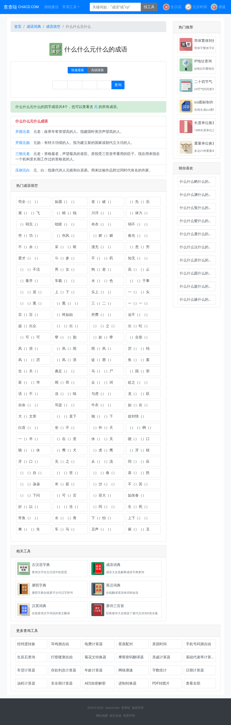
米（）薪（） (65, 484)
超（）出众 (27, 326)
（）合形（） (139, 337)
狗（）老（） (102, 269)
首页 (17, 26)
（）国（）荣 (139, 371)
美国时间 (159, 644)
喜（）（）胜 (139, 473)
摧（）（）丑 (139, 529)
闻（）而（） (65, 382)
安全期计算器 (62, 683)
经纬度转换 (26, 644)
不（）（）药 (102, 258)
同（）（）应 (139, 461)
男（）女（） (65, 269)
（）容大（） (102, 495)
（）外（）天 (102, 427)
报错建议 (51, 7)
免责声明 (129, 715)
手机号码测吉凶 (198, 644)
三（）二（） (102, 303)
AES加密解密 (95, 683)
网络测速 (125, 670)
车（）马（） (65, 529)
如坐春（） (137, 495)
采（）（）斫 (65, 247)
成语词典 (34, 26)
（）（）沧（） (67, 506)
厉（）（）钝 (139, 348)
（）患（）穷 (139, 247)
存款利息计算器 (63, 670)
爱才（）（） (29, 258)
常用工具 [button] (69, 7)
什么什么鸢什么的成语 (198, 234)
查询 (118, 85)
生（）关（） (29, 371)
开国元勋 (22, 143)
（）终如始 (64, 314)
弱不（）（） (139, 224)
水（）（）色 (102, 281)
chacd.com (112, 707)
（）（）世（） (67, 473)
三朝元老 (22, 154)
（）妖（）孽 (102, 337)
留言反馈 (115, 715)
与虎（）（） (102, 394)
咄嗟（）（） (65, 224)
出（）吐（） (139, 326)
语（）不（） (29, 394)
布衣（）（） (102, 224)
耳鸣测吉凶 (60, 644)
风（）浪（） (29, 348)
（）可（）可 (29, 337)
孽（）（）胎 (65, 337)
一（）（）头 (139, 292)
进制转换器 (127, 683)
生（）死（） (139, 506)
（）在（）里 (65, 439)
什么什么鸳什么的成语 (198, 221)
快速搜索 (77, 70)
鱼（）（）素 (139, 360)
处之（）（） (139, 382)
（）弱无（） (29, 224)
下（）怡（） (102, 518)
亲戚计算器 (161, 657)
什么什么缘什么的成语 (198, 299)
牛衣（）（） (102, 405)
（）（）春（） (104, 473)
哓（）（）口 (139, 439)
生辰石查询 (26, 657)
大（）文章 (27, 416)
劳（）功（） (29, 235)
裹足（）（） (65, 371)
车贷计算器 (26, 670)
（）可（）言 (65, 495)
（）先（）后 (139, 201)
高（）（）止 (139, 269)
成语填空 (53, 26)
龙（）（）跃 (139, 394)
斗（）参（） (65, 258)
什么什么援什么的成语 (198, 286)
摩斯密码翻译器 (131, 657)
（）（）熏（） (31, 303)
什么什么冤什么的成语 (198, 208)
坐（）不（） (65, 427)
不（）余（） (29, 247)
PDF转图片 (161, 683)
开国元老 (22, 131)
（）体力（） (139, 213)
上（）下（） (65, 292)
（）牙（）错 (139, 450)
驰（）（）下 (102, 416)
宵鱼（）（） (29, 518)
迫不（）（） (139, 314)
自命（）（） (29, 405)
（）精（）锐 (65, 213)
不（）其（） (139, 484)
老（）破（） (102, 201)
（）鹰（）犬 (65, 450)
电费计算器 (94, 644)
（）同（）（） (104, 506)
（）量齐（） (29, 281)
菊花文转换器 (95, 657)
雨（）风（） (102, 348)
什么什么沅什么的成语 (198, 247)
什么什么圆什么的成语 (198, 273)
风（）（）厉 (29, 360)
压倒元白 (22, 170)
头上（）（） (102, 292)
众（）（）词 (102, 382)
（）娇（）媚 (102, 235)
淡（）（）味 (65, 394)
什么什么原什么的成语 (198, 260)
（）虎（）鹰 (102, 450)
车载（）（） (65, 281)
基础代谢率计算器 (200, 657)
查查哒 (21, 7)
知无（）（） (139, 258)
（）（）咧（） (140, 427)
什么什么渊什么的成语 (198, 194)
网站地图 (102, 715)
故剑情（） (137, 416)
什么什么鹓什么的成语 (198, 181)
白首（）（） (29, 427)
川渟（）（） (102, 213)
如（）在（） (139, 405)
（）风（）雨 (65, 348)
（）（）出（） (67, 326)
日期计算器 (195, 670)
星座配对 (125, 644)
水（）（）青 (65, 518)
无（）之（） (65, 461)
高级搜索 (97, 70)
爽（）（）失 (29, 529)
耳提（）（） (65, 405)
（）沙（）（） (104, 484)
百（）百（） (29, 314)
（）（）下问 (29, 495)
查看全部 (193, 683)
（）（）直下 (65, 416)
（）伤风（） (65, 235)
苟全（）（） (29, 201)
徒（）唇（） (102, 360)
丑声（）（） (102, 529)
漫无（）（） (102, 247)
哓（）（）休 (29, 450)
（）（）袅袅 (29, 484)
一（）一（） (139, 303)
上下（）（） (139, 518)
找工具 (149, 7)
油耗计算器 (26, 683)
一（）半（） (29, 439)
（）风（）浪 (65, 360)
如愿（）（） (65, 201)
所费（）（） (102, 314)
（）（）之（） (104, 326)
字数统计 (159, 670)
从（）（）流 (102, 461)
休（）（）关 (102, 439)
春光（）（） (139, 235)
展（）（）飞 (29, 213)
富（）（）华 (29, 382)
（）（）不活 (29, 269)
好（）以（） (29, 506)
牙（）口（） (29, 461)
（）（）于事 (139, 281)
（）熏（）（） (67, 303)
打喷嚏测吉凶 (62, 657)
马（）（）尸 (102, 371)
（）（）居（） (31, 292)
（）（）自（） (31, 473)
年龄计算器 (94, 670)
